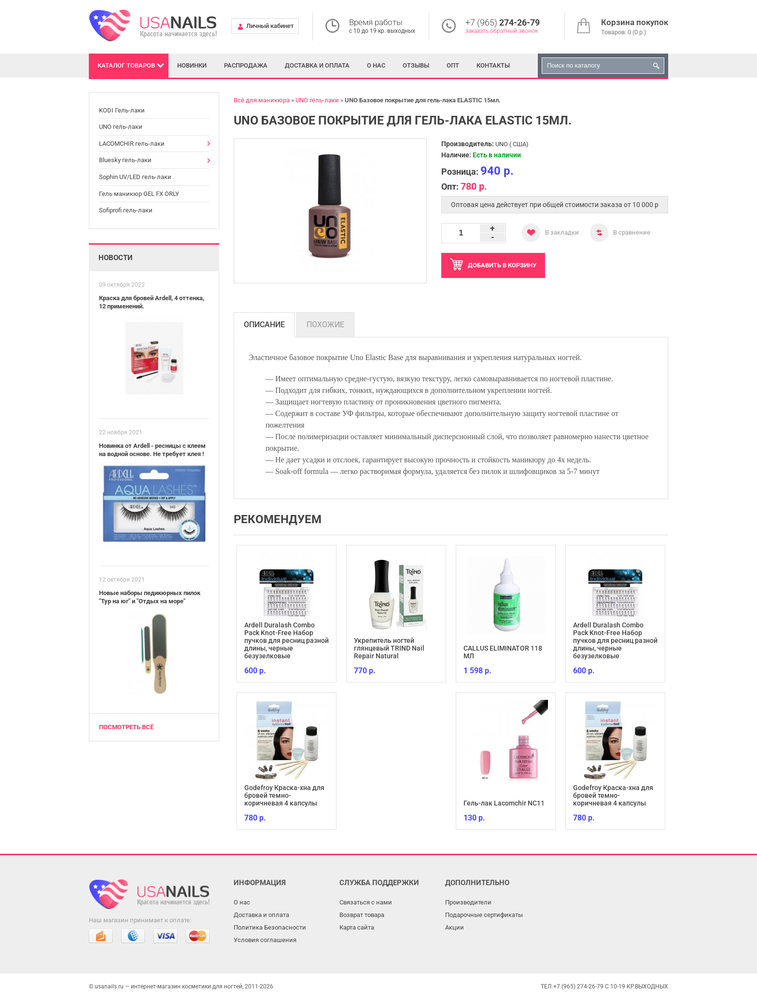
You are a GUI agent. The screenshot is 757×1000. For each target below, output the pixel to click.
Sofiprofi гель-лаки (126, 210)
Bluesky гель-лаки (125, 160)
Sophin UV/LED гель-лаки (135, 177)
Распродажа (245, 65)
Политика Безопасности (270, 927)
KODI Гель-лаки (122, 110)
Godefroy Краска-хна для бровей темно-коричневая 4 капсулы (284, 795)
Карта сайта (356, 927)
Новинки (192, 65)
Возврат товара (361, 914)
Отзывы (416, 65)
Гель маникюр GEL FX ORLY (139, 193)
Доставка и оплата (317, 65)
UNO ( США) (512, 144)
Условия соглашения (265, 940)
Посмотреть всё (126, 727)
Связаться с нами (365, 902)
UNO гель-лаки (120, 126)
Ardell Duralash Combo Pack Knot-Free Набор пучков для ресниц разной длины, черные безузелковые (286, 640)
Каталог (126, 65)
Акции (454, 927)
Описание (264, 324)
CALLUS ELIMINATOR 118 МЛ (502, 652)
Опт (453, 65)
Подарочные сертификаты (484, 914)
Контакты (493, 65)
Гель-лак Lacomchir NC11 (504, 803)
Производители (468, 902)
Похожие (325, 324)
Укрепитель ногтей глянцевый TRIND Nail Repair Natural (389, 648)
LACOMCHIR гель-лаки (132, 143)
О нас (376, 65)
